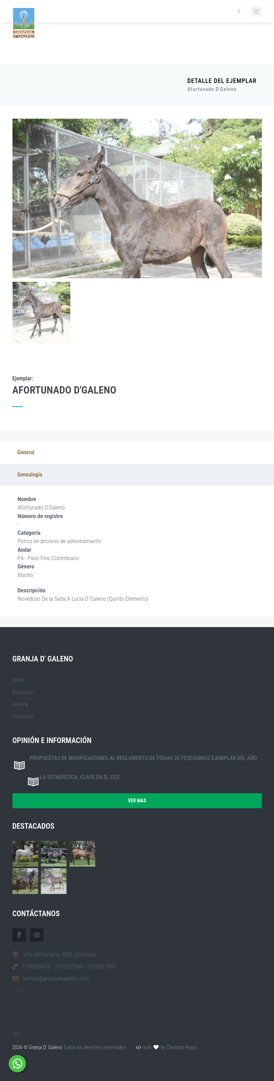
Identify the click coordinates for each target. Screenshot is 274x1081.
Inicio (18, 679)
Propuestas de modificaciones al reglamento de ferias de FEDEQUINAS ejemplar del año (143, 758)
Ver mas (137, 800)
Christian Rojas (182, 1047)
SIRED (19, 990)
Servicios (22, 692)
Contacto (22, 716)
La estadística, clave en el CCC (80, 777)
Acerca (20, 704)
